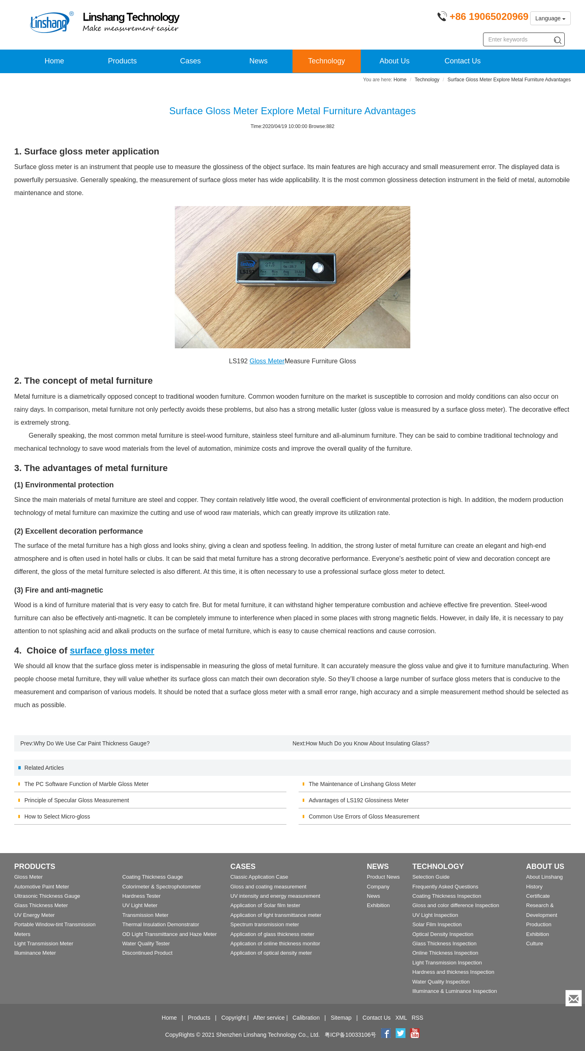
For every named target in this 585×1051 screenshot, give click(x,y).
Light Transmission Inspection (447, 963)
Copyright (233, 1017)
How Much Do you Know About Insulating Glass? (367, 743)
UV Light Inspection (435, 915)
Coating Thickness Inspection (446, 896)
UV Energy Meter (34, 915)
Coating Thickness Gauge (152, 877)
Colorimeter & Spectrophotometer (161, 887)
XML (401, 1017)
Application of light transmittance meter (275, 915)
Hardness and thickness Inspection (453, 972)
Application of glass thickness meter (272, 934)
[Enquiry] (574, 998)
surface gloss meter (112, 650)
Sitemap (341, 1017)
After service (269, 1017)
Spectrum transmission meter (264, 924)
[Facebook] (385, 1034)
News (258, 61)
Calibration (306, 1017)
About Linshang (544, 877)
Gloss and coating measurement (268, 887)
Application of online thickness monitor (275, 943)
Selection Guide (431, 877)
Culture (534, 943)
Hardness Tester (141, 896)
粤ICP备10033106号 (351, 1034)
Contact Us (462, 61)
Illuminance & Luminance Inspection (454, 991)
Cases (190, 61)
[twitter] (401, 1034)
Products (122, 61)
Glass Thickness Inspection (444, 943)
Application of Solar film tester (265, 905)
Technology (326, 61)
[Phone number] (483, 18)
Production (538, 924)
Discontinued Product (147, 953)
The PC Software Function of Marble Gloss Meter (86, 784)
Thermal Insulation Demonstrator (160, 924)
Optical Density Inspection (442, 934)
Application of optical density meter (271, 953)
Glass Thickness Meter (41, 905)
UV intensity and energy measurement (275, 896)
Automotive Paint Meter (41, 887)
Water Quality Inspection (441, 982)
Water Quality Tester (146, 943)
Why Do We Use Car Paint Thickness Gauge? (92, 743)
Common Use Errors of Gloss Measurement (364, 816)
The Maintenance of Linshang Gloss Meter (362, 784)
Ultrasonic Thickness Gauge (47, 896)
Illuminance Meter (35, 953)
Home (54, 61)
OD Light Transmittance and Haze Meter (169, 934)
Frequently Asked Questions (445, 887)
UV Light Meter (140, 905)
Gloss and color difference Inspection (455, 905)
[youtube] (415, 1034)
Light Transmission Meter (43, 943)
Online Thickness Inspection (445, 953)
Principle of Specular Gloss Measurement (76, 800)
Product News (383, 877)
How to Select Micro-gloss (57, 816)
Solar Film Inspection (437, 924)
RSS (417, 1017)
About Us (394, 61)
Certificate (538, 896)
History (534, 887)
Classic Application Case (259, 877)
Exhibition (378, 905)
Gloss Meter (266, 361)
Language (550, 18)
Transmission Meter (145, 915)
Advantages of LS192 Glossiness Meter (359, 800)
